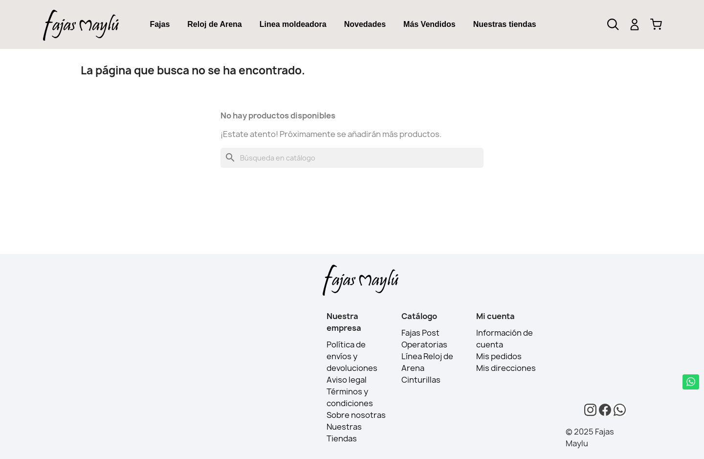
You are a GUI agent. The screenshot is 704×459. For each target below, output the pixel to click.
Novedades (365, 24)
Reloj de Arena (214, 24)
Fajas (160, 24)
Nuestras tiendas (504, 24)
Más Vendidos (429, 24)
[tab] (160, 24)
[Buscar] (352, 158)
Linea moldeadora (293, 24)
